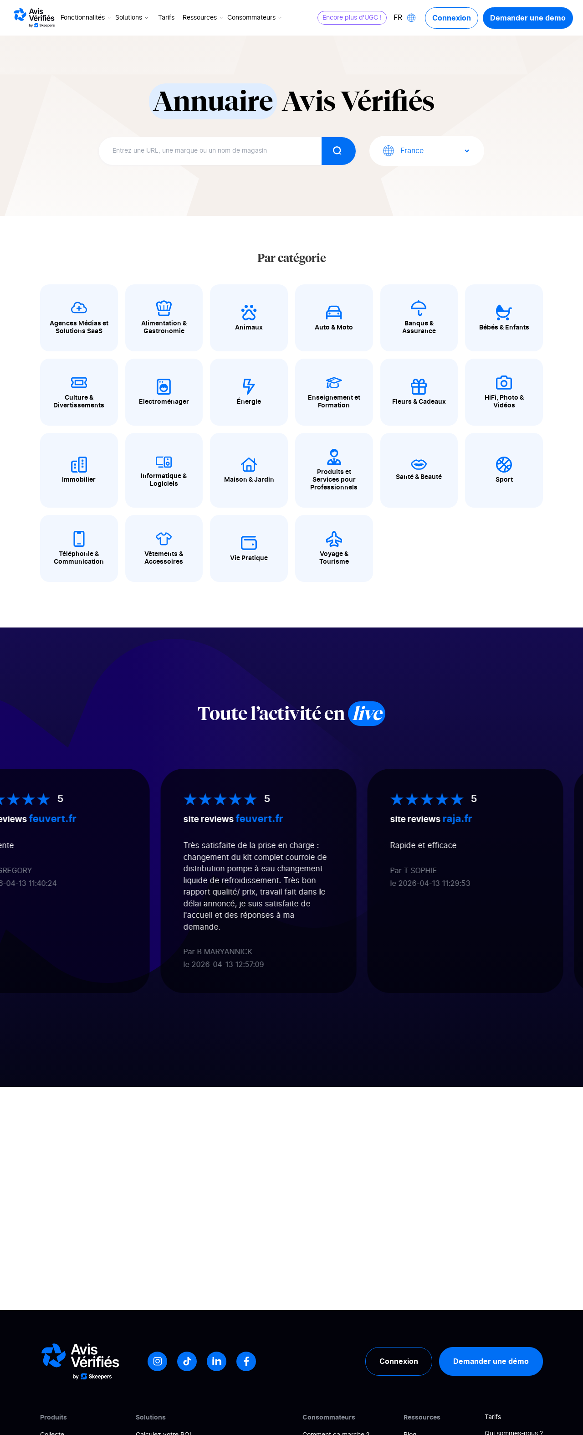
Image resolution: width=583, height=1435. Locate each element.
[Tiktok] (187, 1361)
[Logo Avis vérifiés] (34, 18)
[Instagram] (157, 1361)
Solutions (132, 18)
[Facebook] (246, 1361)
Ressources (204, 18)
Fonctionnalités (87, 18)
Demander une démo (491, 1361)
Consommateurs (255, 18)
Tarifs (166, 18)
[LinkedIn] (216, 1361)
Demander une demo (528, 17)
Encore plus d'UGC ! (352, 18)
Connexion (451, 17)
